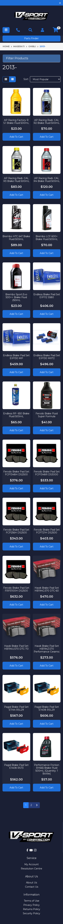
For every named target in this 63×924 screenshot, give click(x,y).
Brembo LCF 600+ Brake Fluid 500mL (47, 238)
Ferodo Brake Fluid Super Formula (47, 415)
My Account (31, 864)
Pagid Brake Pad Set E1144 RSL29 (16, 708)
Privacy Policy (31, 904)
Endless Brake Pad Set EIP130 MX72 (46, 357)
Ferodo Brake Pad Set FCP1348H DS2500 (16, 473)
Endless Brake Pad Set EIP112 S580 (46, 296)
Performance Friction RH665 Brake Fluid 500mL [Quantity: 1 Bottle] (46, 769)
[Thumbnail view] (6, 79)
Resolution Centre (31, 868)
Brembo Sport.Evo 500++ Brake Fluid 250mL (16, 297)
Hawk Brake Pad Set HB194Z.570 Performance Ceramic (47, 648)
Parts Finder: (31, 38)
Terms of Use (31, 900)
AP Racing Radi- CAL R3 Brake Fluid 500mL (16, 180)
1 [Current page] (25, 805)
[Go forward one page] (37, 805)
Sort (26, 79)
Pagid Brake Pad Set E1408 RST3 (16, 766)
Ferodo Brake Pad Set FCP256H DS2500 (16, 531)
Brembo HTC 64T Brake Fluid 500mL (16, 238)
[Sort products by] (45, 79)
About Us (31, 882)
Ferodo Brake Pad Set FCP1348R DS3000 (47, 473)
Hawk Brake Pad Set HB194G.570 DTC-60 (47, 589)
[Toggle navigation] (6, 30)
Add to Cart (16, 136)
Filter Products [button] (17, 58)
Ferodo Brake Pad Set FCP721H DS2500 (47, 531)
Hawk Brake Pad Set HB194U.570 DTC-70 (16, 647)
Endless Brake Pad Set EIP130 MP (16, 357)
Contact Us (31, 886)
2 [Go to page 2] (31, 805)
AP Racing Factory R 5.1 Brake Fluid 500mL (16, 121)
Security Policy (31, 913)
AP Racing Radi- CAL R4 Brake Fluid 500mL (47, 180)
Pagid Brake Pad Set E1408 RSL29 (46, 708)
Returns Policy (31, 909)
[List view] (12, 79)
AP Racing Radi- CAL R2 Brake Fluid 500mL (47, 121)
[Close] (60, 3)
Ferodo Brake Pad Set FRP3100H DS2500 (16, 589)
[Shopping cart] (55, 30)
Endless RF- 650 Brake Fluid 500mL (16, 415)
